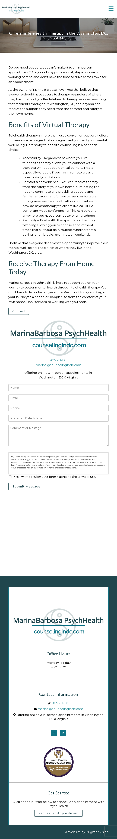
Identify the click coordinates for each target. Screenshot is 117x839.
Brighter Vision (97, 832)
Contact (18, 311)
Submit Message (26, 486)
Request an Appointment (58, 813)
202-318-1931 (58, 360)
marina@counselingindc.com (58, 365)
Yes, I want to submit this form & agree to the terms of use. (55, 476)
